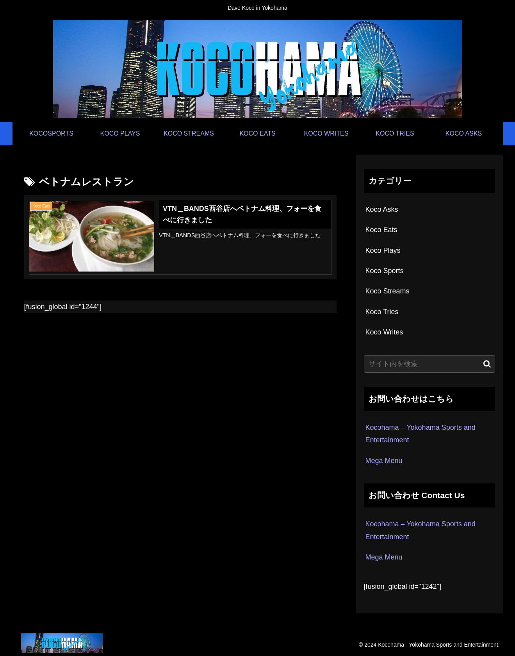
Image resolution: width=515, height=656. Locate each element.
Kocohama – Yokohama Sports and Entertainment (420, 434)
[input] (429, 364)
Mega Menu (384, 461)
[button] (487, 363)
